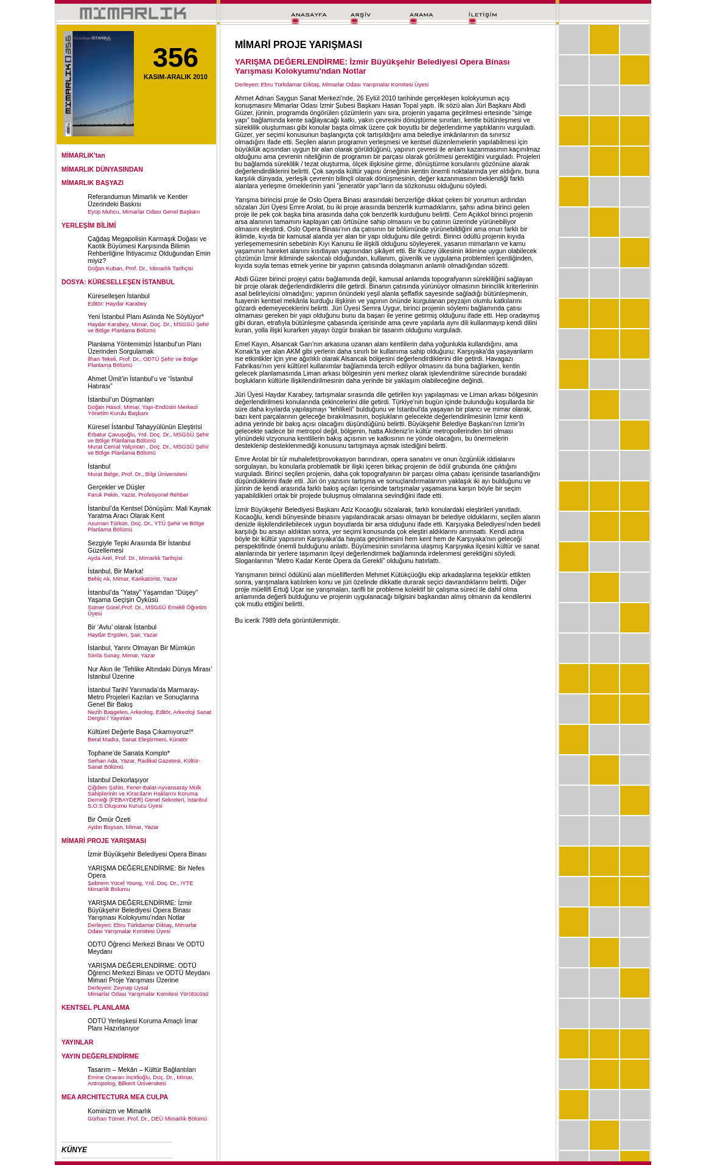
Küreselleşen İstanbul (119, 295)
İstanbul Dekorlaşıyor (118, 779)
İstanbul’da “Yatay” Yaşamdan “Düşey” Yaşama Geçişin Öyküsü (143, 596)
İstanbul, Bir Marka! (116, 571)
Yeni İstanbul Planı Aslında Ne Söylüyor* (146, 316)
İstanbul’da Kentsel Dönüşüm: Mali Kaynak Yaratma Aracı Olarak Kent (149, 512)
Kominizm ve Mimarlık (119, 1110)
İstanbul (99, 466)
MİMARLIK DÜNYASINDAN (102, 169)
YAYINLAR (77, 1042)
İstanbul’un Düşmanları (121, 399)
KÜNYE (74, 1150)
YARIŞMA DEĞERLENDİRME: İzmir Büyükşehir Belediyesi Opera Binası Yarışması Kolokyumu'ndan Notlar (140, 910)
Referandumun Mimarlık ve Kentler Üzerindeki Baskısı (138, 200)
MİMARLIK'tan (83, 155)
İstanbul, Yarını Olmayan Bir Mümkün (141, 647)
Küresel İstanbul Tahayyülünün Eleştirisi (145, 426)
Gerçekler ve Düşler (116, 487)
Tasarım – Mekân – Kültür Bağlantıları (142, 1069)
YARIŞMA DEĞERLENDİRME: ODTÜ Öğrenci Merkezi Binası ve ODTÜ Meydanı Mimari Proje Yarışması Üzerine (149, 973)
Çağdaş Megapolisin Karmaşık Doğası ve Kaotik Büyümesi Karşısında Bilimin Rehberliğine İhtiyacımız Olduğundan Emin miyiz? (149, 249)
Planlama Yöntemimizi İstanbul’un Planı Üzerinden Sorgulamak (144, 347)
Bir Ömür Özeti (109, 819)
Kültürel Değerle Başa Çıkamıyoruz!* (141, 731)
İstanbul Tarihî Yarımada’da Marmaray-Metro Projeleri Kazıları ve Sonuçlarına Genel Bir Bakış (143, 697)
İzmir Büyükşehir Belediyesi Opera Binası (147, 854)
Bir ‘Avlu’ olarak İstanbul (122, 627)
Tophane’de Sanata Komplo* (129, 753)
